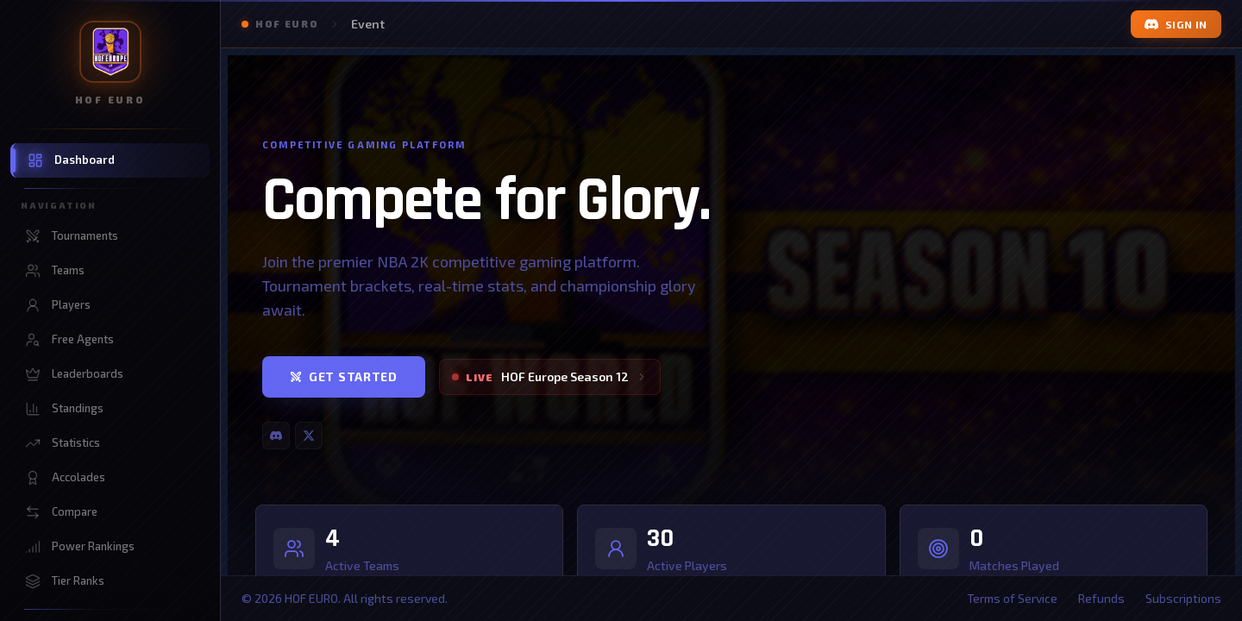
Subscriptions (1183, 598)
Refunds (1101, 598)
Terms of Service (1012, 598)
